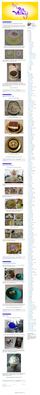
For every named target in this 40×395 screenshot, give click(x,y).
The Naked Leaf (30, 304)
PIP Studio (29, 215)
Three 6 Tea (30, 310)
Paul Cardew (30, 213)
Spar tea (29, 253)
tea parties (9, 258)
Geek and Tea (30, 149)
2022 (29, 37)
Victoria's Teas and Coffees (32, 320)
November (30, 43)
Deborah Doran (30, 125)
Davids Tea (29, 124)
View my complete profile (31, 28)
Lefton (29, 180)
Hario (29, 155)
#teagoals (29, 73)
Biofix (29, 92)
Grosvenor (29, 152)
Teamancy (29, 294)
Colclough (29, 119)
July (30, 48)
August (30, 47)
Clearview (29, 113)
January (30, 64)
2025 (29, 33)
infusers (29, 165)
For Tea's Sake (30, 144)
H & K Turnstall (30, 153)
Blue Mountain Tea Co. (31, 95)
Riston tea (29, 230)
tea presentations (30, 281)
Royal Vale (29, 243)
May (30, 51)
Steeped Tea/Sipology (31, 259)
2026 (29, 32)
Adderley (29, 75)
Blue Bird (29, 94)
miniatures (29, 199)
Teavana (29, 300)
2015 (29, 69)
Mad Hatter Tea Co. (31, 192)
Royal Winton (30, 244)
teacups (6, 91)
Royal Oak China (30, 239)
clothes (29, 115)
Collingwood (30, 120)
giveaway (29, 151)
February (30, 63)
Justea (29, 172)
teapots (14, 258)
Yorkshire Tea (30, 328)
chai (28, 109)
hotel (29, 160)
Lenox (29, 182)
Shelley (29, 249)
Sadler (29, 245)
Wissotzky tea (30, 326)
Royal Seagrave (30, 240)
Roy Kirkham (30, 232)
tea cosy (29, 275)
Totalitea (29, 311)
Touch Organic (30, 312)
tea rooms (29, 282)
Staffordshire (30, 255)
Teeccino (29, 301)
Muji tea (29, 203)
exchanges (29, 135)
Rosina (29, 231)
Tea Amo (29, 273)
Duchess (29, 131)
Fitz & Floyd (30, 143)
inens (29, 164)
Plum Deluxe (30, 219)
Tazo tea (29, 270)
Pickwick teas (30, 214)
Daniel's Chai (30, 123)
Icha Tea (29, 162)
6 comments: (13, 90)
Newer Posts (4, 384)
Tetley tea (29, 303)
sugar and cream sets (31, 262)
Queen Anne (30, 224)
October (30, 44)
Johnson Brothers (30, 170)
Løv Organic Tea (30, 189)
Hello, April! (5, 315)
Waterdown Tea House (31, 322)
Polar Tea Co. (30, 220)
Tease (29, 299)
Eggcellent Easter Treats (8, 96)
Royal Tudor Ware (30, 242)
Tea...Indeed (30, 290)
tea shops (29, 284)
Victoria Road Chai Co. (31, 319)
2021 (29, 38)
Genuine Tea (30, 150)
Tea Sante (29, 283)
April (30, 52)
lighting (29, 184)
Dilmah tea (29, 129)
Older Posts (23, 384)
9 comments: (13, 309)
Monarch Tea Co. (30, 201)
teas (16, 258)
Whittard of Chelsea (31, 323)
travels (29, 314)
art (28, 81)
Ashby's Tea (30, 82)
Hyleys (29, 161)
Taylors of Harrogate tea (31, 269)
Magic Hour (30, 194)
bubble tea (29, 100)
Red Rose (29, 225)
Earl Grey (29, 132)
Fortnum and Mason (31, 145)
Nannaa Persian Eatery (15, 265)
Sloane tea (29, 252)
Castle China (30, 105)
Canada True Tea (30, 103)
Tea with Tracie (30, 289)
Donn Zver (29, 130)
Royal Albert (30, 233)
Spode (29, 254)
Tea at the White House (31, 274)
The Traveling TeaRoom (31, 309)
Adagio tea (6, 258)
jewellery (29, 169)
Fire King (29, 142)
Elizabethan (30, 133)
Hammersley (30, 154)
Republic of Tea (30, 229)
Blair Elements (30, 93)
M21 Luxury (30, 191)
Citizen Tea (29, 111)
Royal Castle (30, 235)
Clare (29, 112)
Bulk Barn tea (30, 102)
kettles (29, 174)
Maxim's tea (30, 195)
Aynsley (29, 84)
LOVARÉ (29, 190)
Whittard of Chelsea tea (31, 324)
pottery (29, 221)
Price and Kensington (31, 222)
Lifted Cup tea (30, 183)
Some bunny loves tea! (8, 165)
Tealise (29, 292)
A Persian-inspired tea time (9, 263)
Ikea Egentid (30, 163)
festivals (29, 140)
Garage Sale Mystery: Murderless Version (13, 23)
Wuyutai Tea (30, 327)
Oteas (29, 209)
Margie (34, 23)
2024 (29, 34)
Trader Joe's (30, 313)
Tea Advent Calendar (31, 272)
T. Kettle (29, 265)
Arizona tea (30, 80)
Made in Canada (30, 193)
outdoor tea (30, 210)
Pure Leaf (29, 223)
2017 (29, 67)
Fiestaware (29, 141)
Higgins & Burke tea (31, 159)
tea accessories (30, 271)
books (29, 99)
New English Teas (30, 205)
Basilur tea (29, 85)
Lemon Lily (29, 181)
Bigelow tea (30, 91)
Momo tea (29, 200)
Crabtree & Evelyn (31, 121)
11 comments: (13, 159)
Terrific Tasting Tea (31, 302)
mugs (29, 202)
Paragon (29, 211)
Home (14, 384)
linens (5, 160)
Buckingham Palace (31, 101)
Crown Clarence (30, 122)
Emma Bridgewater (31, 134)
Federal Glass (30, 139)
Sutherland (29, 263)
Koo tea (29, 175)
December (30, 42)
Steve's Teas (30, 260)
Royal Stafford (30, 241)
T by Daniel (30, 264)
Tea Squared (30, 285)
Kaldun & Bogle (30, 173)
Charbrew (29, 110)
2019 (29, 41)
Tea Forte (29, 279)
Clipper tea (29, 114)
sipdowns (29, 250)
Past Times (29, 212)
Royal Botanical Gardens (31, 234)
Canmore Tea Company (31, 104)
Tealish (29, 293)
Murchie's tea (30, 204)
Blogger (24, 392)
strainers (29, 261)
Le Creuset (29, 179)
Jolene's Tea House (31, 171)
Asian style (29, 83)
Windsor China (30, 325)
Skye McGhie (30, 251)
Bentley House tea (31, 90)
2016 (29, 68)
